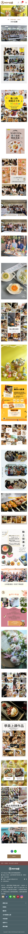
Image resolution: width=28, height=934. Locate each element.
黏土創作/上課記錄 (13, 863)
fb (6, 896)
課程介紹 (14, 903)
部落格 (6, 863)
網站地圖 (5, 926)
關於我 (4, 911)
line (10, 896)
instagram (21, 896)
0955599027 (6, 881)
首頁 (2, 863)
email (2, 896)
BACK (14, 856)
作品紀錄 (5, 918)
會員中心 (5, 922)
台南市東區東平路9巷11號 (16, 875)
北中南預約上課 (7, 914)
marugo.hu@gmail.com (12, 879)
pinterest (17, 896)
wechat (14, 896)
